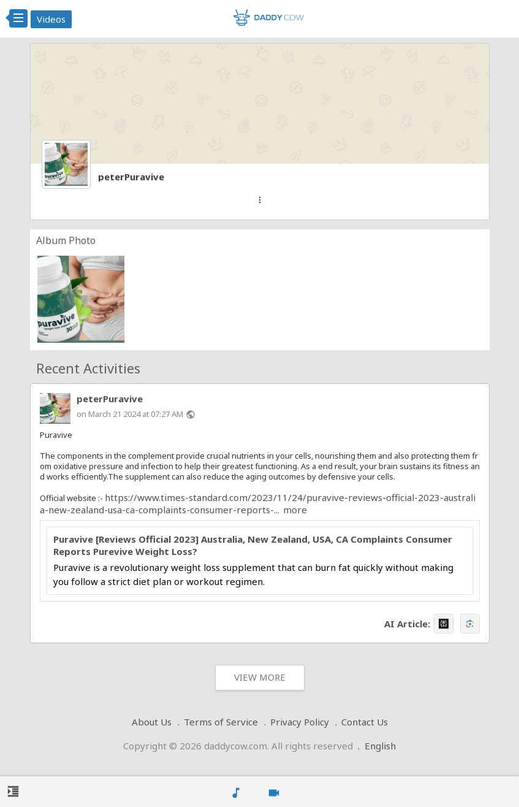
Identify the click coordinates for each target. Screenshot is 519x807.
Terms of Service (221, 722)
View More (260, 677)
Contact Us (364, 722)
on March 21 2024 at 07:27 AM (130, 413)
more (295, 509)
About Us (152, 722)
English (380, 746)
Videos (51, 19)
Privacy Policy (299, 722)
